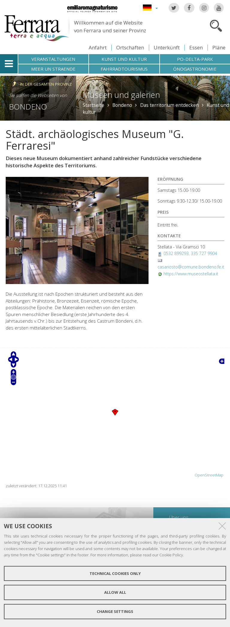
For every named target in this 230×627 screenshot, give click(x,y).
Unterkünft (167, 47)
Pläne (219, 47)
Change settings (115, 611)
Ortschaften (130, 47)
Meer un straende (53, 69)
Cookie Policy (171, 555)
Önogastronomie (195, 69)
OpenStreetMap (209, 475)
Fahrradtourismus (124, 69)
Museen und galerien (121, 94)
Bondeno (28, 106)
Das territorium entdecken (169, 105)
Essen (196, 47)
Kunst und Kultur (124, 59)
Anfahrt (98, 47)
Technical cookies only (115, 573)
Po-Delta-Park (195, 59)
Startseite (93, 105)
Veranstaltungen (53, 59)
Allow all (115, 592)
